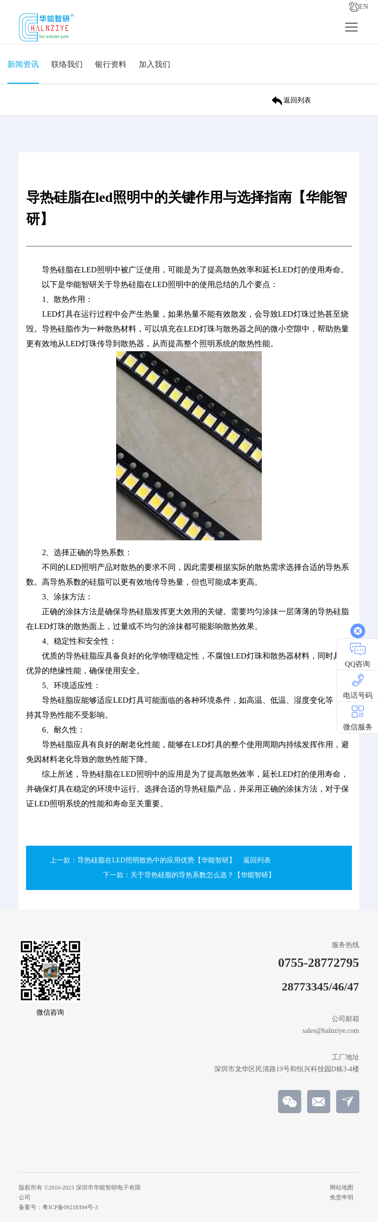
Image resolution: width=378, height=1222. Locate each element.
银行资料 (110, 64)
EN (358, 7)
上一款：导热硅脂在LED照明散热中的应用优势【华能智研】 (142, 860)
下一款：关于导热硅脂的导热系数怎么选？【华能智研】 (189, 875)
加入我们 (154, 64)
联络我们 (67, 64)
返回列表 (257, 860)
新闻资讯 (23, 64)
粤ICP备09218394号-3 (70, 1207)
